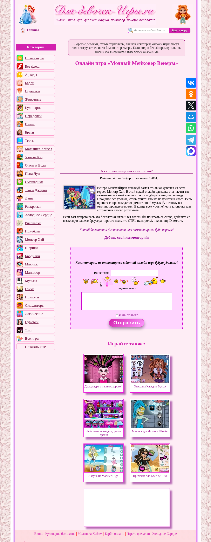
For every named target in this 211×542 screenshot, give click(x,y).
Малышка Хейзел (38, 149)
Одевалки (32, 91)
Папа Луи (32, 173)
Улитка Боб (33, 157)
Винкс (29, 124)
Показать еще (35, 347)
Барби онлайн (114, 533)
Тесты (29, 140)
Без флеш (32, 66)
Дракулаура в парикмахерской (103, 384)
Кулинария (33, 108)
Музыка (31, 281)
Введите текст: (126, 288)
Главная (30, 30)
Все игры (32, 338)
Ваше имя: (101, 273)
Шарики (31, 248)
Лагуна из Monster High (103, 473)
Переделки (33, 116)
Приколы (32, 297)
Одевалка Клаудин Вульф (150, 384)
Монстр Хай (34, 239)
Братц (29, 132)
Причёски (32, 231)
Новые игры (34, 58)
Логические (34, 314)
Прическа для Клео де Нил (150, 473)
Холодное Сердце (38, 215)
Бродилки (32, 256)
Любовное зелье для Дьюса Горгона (103, 431)
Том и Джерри (36, 190)
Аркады (31, 75)
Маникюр (32, 272)
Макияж (31, 264)
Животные (33, 99)
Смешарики (34, 182)
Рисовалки (33, 223)
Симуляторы (34, 305)
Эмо (28, 330)
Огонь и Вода (35, 165)
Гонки (29, 289)
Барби (29, 83)
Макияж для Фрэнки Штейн (150, 429)
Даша (29, 198)
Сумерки (32, 322)
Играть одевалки (138, 533)
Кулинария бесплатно (60, 533)
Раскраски (33, 206)
